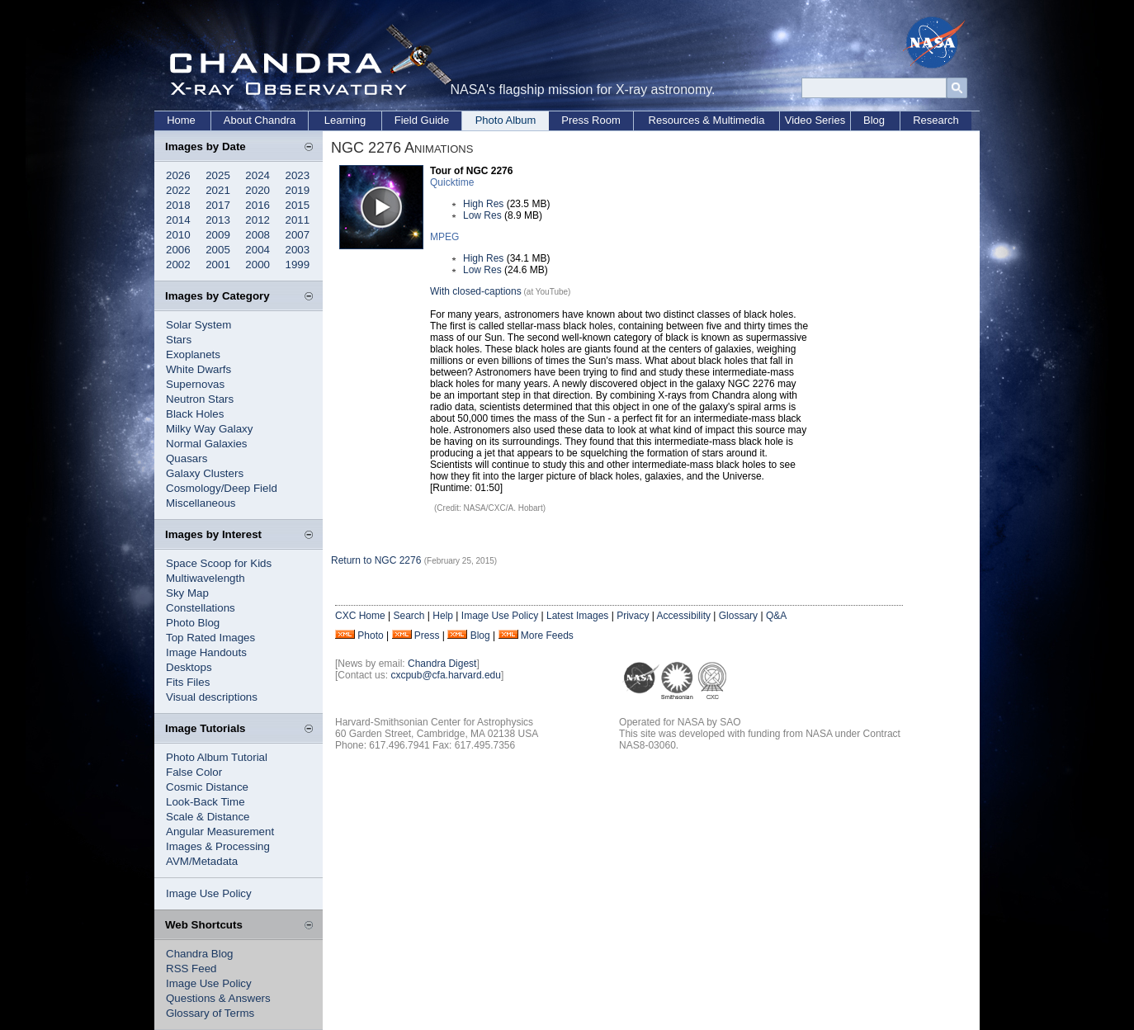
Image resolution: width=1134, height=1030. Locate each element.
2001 (218, 264)
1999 (298, 264)
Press (427, 635)
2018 (178, 205)
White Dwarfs (198, 369)
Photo (370, 635)
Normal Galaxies (207, 443)
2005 (218, 249)
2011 (298, 220)
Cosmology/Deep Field (221, 488)
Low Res (482, 215)
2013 (218, 220)
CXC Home (360, 615)
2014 (178, 220)
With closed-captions (476, 291)
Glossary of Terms (210, 1013)
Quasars (186, 458)
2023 (298, 175)
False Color (194, 772)
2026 (178, 175)
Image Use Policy (209, 893)
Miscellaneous (200, 503)
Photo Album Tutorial (216, 757)
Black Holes (195, 414)
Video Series (815, 120)
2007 (298, 235)
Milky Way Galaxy (209, 429)
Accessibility (684, 615)
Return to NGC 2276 (376, 560)
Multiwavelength (205, 578)
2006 (178, 249)
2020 (257, 190)
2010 (178, 235)
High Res (483, 204)
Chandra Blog (200, 953)
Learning (345, 120)
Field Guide (422, 120)
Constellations (200, 608)
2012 (257, 220)
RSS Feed (191, 968)
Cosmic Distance (207, 787)
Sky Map (187, 593)
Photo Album (505, 120)
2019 (298, 190)
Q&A (776, 615)
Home (181, 120)
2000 (257, 264)
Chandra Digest (442, 663)
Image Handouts (206, 652)
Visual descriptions (212, 697)
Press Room (591, 120)
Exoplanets (193, 354)
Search (408, 615)
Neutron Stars (200, 399)
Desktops (189, 667)
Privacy (633, 615)
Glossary (738, 615)
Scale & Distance (208, 816)
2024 (257, 175)
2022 (178, 190)
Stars (178, 339)
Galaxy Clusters (204, 473)
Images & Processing (218, 846)
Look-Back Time (205, 802)
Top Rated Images (210, 637)
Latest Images (577, 615)
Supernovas (195, 384)
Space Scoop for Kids (219, 563)
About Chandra (259, 120)
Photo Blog (193, 623)
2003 (298, 249)
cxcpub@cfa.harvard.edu (445, 675)
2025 (218, 175)
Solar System (198, 325)
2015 (298, 205)
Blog (874, 120)
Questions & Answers (218, 998)
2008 (257, 235)
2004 (257, 249)
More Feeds (547, 635)
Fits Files (188, 682)
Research (936, 120)
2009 (218, 235)
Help (442, 615)
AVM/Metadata (202, 861)
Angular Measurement (220, 831)
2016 (257, 205)
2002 (178, 264)
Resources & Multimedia (707, 120)
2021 (218, 190)
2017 (218, 205)
